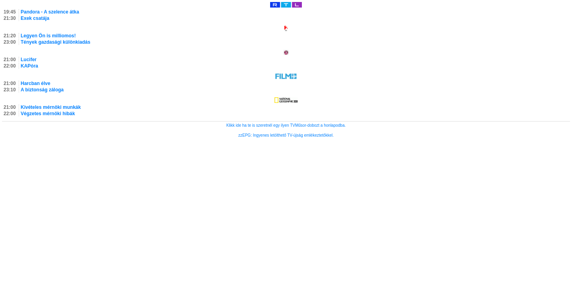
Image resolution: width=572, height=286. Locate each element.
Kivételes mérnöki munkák (51, 107)
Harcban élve (35, 83)
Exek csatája (35, 18)
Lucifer (29, 59)
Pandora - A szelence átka (50, 12)
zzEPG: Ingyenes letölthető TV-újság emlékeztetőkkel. (286, 135)
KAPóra (29, 66)
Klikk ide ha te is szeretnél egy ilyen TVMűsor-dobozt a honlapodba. (286, 125)
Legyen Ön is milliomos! (48, 36)
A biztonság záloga (42, 90)
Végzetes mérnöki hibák (48, 113)
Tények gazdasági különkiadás (55, 42)
